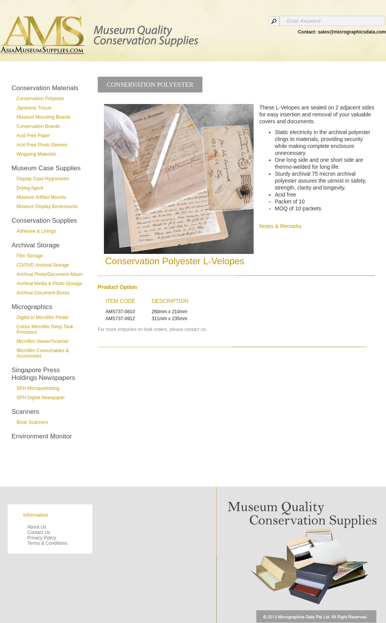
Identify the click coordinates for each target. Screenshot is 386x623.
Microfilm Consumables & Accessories (43, 353)
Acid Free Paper (33, 135)
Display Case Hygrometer (43, 178)
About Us (36, 527)
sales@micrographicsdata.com (352, 32)
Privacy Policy (41, 538)
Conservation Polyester (40, 98)
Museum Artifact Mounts (41, 197)
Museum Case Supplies (46, 168)
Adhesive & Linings (36, 231)
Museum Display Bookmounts (47, 206)
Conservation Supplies (44, 220)
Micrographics (32, 307)
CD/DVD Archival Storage (43, 265)
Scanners (25, 411)
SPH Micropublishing (38, 388)
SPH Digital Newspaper (41, 397)
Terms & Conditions (47, 543)
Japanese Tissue (34, 108)
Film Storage (30, 256)
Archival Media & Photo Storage (49, 283)
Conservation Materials (45, 88)
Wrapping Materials (36, 154)
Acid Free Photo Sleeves (42, 145)
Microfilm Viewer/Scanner (43, 341)
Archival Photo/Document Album (50, 274)
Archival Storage (36, 245)
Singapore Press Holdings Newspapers (43, 373)
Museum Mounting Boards (43, 117)
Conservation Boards (38, 126)
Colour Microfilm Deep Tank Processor (45, 329)
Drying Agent (30, 188)
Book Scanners (32, 422)
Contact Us (38, 532)
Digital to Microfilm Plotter (43, 317)
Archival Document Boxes (43, 293)
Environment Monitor (42, 436)
